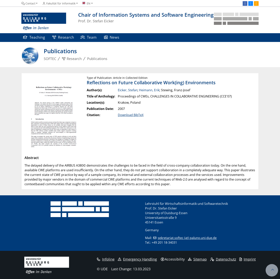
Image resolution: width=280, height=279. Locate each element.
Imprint (247, 259)
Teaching (34, 37)
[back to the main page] (236, 21)
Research (63, 37)
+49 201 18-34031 (164, 242)
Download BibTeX (131, 115)
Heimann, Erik (149, 90)
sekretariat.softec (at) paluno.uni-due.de (187, 238)
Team (88, 37)
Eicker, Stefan (127, 90)
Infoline (106, 259)
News (111, 37)
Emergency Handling (137, 259)
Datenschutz (223, 259)
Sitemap (197, 259)
